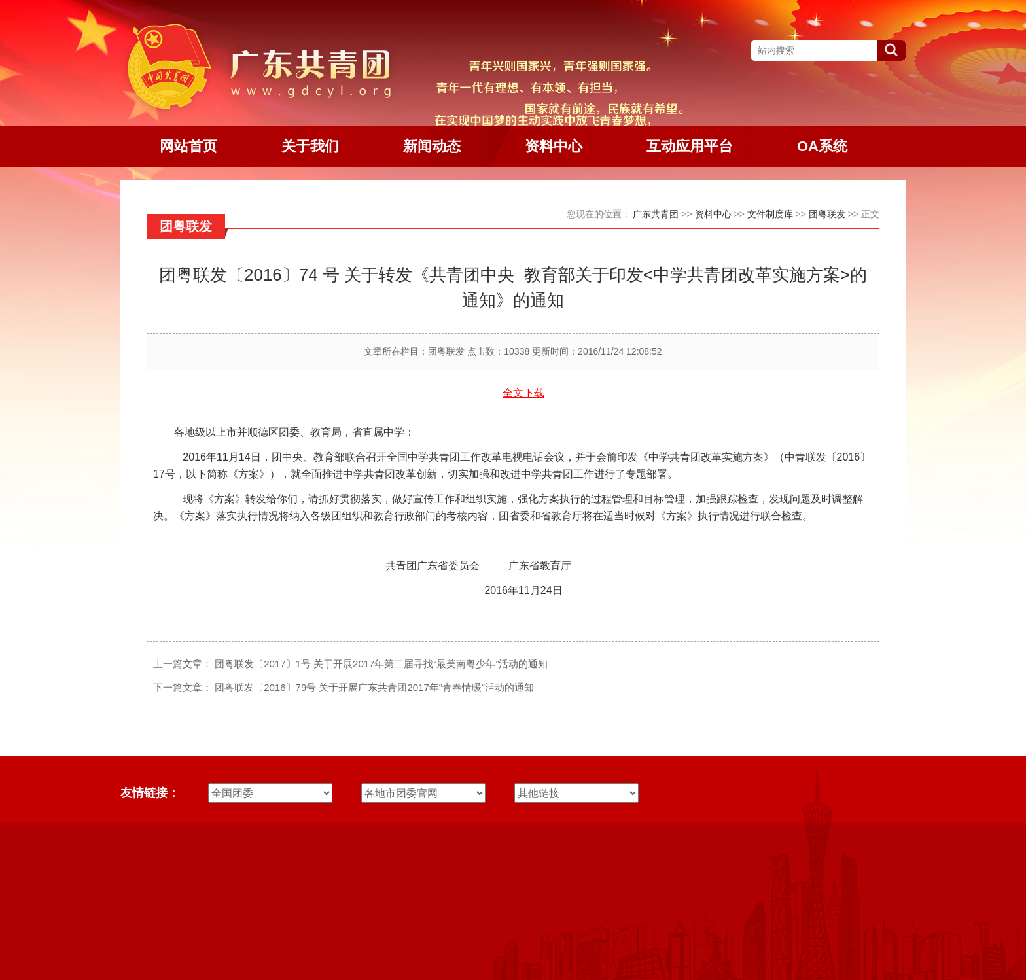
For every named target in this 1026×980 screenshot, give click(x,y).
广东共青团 (656, 214)
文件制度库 (770, 214)
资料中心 (713, 214)
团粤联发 (827, 214)
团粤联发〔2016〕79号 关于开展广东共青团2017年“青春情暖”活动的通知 (374, 687)
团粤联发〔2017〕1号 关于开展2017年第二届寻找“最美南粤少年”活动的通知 (381, 663)
